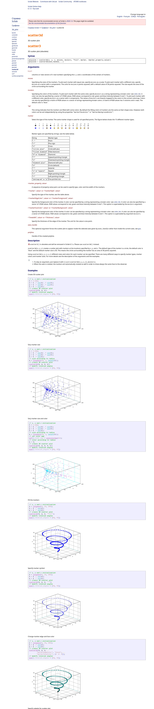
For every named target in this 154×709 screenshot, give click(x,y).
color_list (137, 94)
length (51, 361)
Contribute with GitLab (48, 1)
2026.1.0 (70, 21)
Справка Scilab (16, 20)
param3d (15, 56)
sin (48, 283)
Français (127, 16)
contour (14, 37)
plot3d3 (14, 67)
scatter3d (15, 69)
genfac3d (15, 46)
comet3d (14, 35)
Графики (15, 25)
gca (139, 229)
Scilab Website (33, 1)
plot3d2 (14, 65)
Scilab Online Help (34, 6)
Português (141, 16)
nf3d (13, 54)
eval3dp (14, 39)
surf (13, 74)
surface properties (17, 76)
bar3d (14, 33)
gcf (30, 438)
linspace (36, 361)
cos (39, 283)
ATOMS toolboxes (80, 1)
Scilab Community (65, 1)
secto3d (14, 72)
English (119, 16)
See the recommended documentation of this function (47, 23)
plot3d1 (14, 63)
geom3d (14, 48)
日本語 (133, 16)
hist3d (14, 50)
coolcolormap (51, 438)
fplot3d (14, 41)
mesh (13, 52)
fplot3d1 (14, 43)
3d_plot (15, 29)
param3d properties (18, 59)
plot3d (14, 61)
